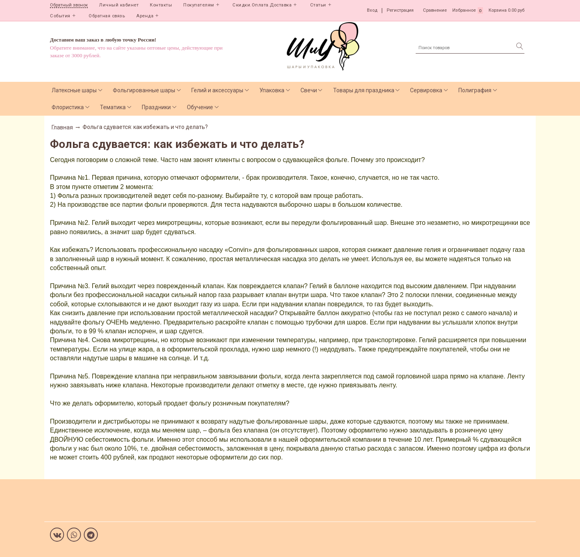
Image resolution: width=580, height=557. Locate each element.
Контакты (161, 5)
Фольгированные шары (144, 90)
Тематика (113, 107)
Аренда (144, 16)
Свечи (308, 90)
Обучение (200, 107)
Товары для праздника (363, 90)
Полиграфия (474, 90)
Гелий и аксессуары (217, 90)
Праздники (156, 107)
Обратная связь (107, 16)
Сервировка (426, 90)
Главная (62, 127)
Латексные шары (74, 90)
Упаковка (271, 90)
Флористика (68, 107)
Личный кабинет (119, 5)
